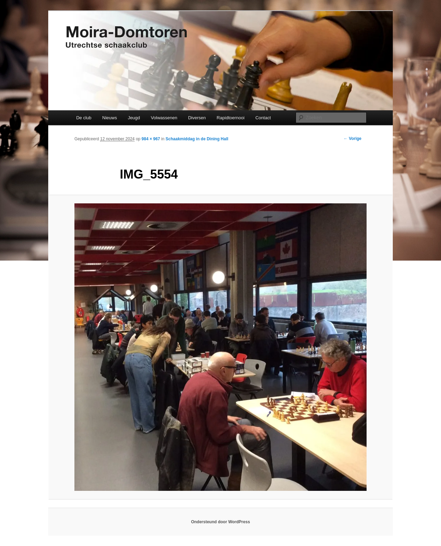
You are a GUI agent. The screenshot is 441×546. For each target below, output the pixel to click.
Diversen (197, 117)
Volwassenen (164, 117)
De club (83, 117)
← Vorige (352, 138)
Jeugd (134, 117)
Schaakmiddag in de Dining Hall (197, 138)
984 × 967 (151, 138)
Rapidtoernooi (231, 117)
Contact (263, 117)
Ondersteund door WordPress (220, 521)
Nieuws (109, 117)
